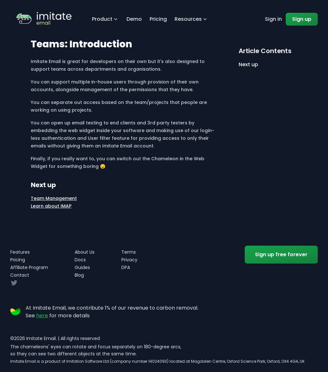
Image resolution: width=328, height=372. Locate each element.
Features (20, 252)
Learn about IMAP (51, 206)
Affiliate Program (29, 267)
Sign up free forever (281, 254)
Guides (82, 267)
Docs (80, 260)
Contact (19, 275)
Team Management (54, 198)
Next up (248, 64)
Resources (191, 19)
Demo (134, 19)
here (42, 315)
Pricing (158, 19)
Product (105, 19)
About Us (84, 252)
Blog (79, 275)
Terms (128, 252)
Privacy (129, 260)
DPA (125, 267)
